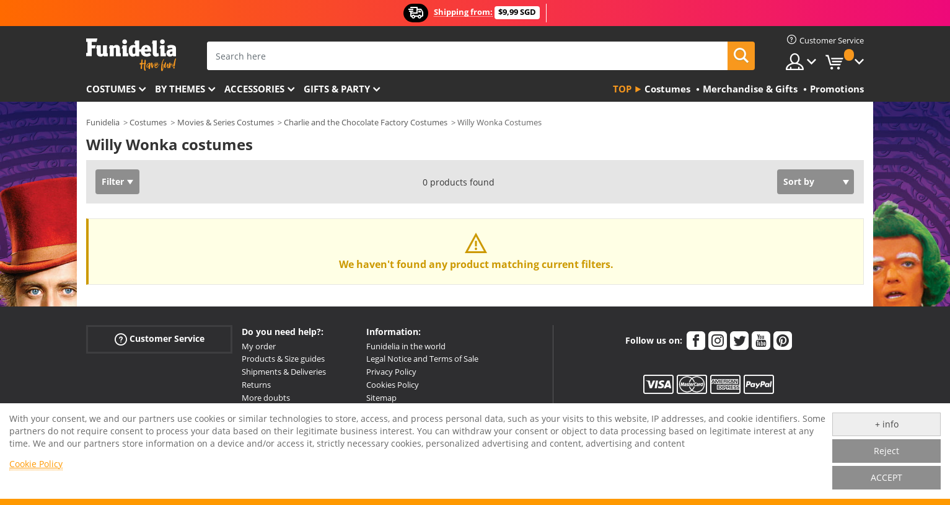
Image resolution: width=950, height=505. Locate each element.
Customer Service (160, 338)
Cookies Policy (392, 384)
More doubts (266, 397)
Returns (256, 384)
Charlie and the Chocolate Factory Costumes (365, 122)
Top (622, 89)
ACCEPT (886, 477)
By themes (180, 89)
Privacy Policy (391, 371)
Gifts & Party (337, 89)
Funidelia (103, 122)
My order (259, 346)
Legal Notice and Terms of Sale (422, 358)
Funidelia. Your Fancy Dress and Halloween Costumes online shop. (131, 54)
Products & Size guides (283, 358)
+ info (887, 424)
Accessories (254, 89)
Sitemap (381, 397)
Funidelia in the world (406, 346)
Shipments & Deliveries (284, 371)
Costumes (111, 89)
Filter (113, 181)
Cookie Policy (36, 464)
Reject (886, 451)
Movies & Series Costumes (225, 122)
